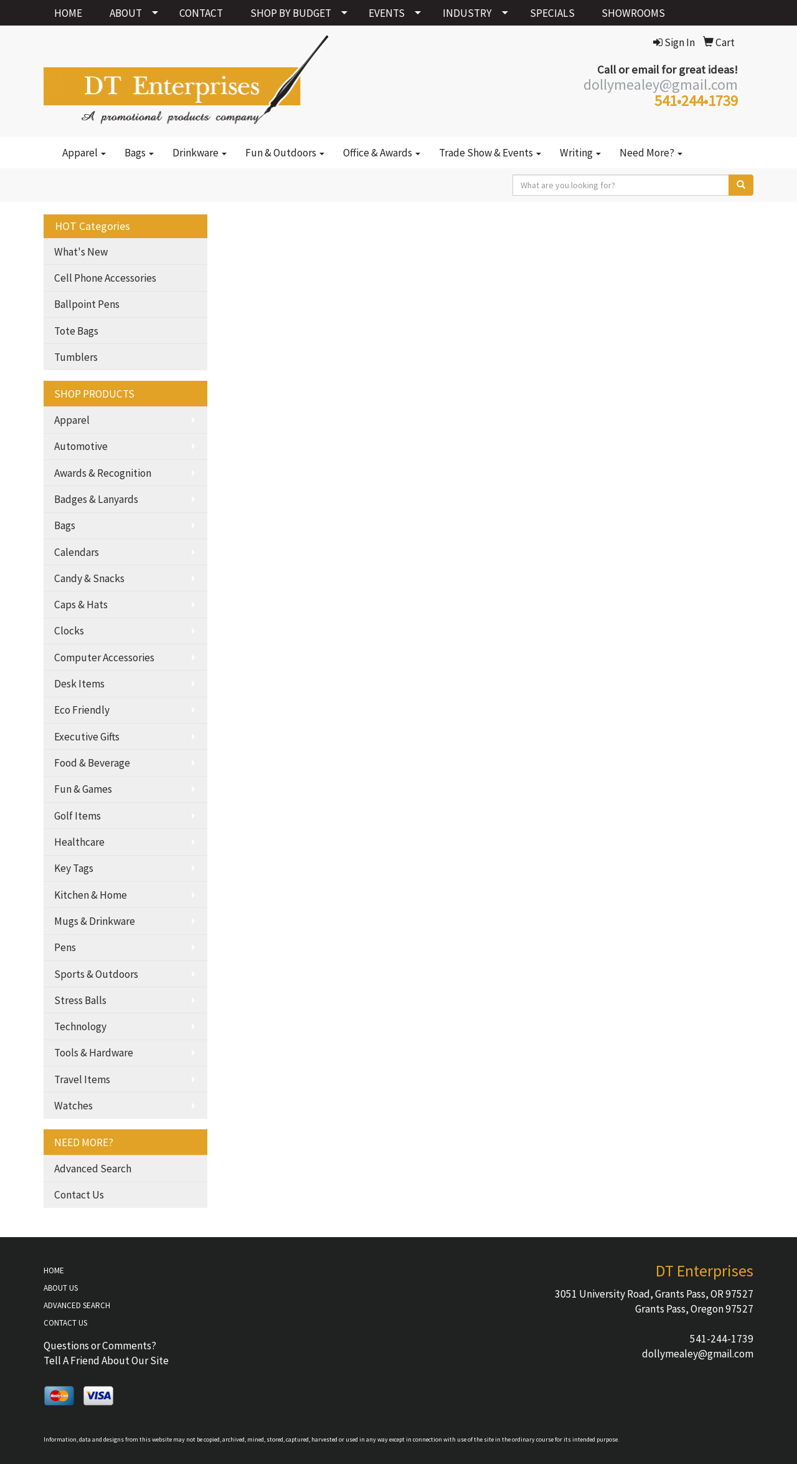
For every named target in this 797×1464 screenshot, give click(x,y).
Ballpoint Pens (87, 304)
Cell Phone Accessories (105, 278)
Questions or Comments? (100, 1345)
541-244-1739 (721, 1339)
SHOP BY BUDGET (290, 13)
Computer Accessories (104, 657)
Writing (580, 153)
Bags (139, 153)
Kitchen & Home (90, 895)
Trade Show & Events (490, 153)
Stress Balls (80, 1000)
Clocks (69, 631)
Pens (65, 947)
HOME (68, 13)
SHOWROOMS (633, 13)
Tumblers (76, 357)
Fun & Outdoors (284, 153)
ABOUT (126, 13)
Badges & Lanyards (96, 499)
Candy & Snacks (89, 578)
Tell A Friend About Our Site (106, 1360)
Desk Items (79, 684)
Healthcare (79, 842)
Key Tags (73, 868)
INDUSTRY (467, 13)
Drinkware (199, 153)
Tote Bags (76, 331)
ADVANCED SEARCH (77, 1305)
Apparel (84, 153)
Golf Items (77, 816)
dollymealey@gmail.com (697, 1354)
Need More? (651, 153)
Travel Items (82, 1079)
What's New (81, 252)
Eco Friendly (82, 710)
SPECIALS (552, 13)
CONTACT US (65, 1323)
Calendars (76, 552)
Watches (73, 1105)
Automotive (81, 446)
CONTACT (201, 13)
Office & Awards (381, 153)
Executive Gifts (87, 737)
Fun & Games (83, 789)
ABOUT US (61, 1288)
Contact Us (79, 1195)
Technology (80, 1026)
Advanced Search (92, 1168)
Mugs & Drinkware (94, 921)
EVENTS (387, 13)
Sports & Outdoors (96, 974)
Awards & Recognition (102, 473)
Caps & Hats (81, 604)
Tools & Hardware (93, 1053)
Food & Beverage (92, 763)
